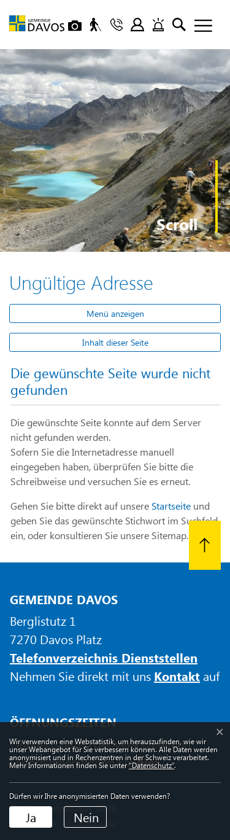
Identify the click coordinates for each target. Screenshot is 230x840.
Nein (86, 817)
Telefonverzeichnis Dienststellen (103, 657)
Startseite (171, 505)
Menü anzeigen (115, 313)
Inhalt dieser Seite (115, 342)
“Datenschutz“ (151, 765)
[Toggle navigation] (198, 26)
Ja (31, 817)
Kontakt (177, 675)
